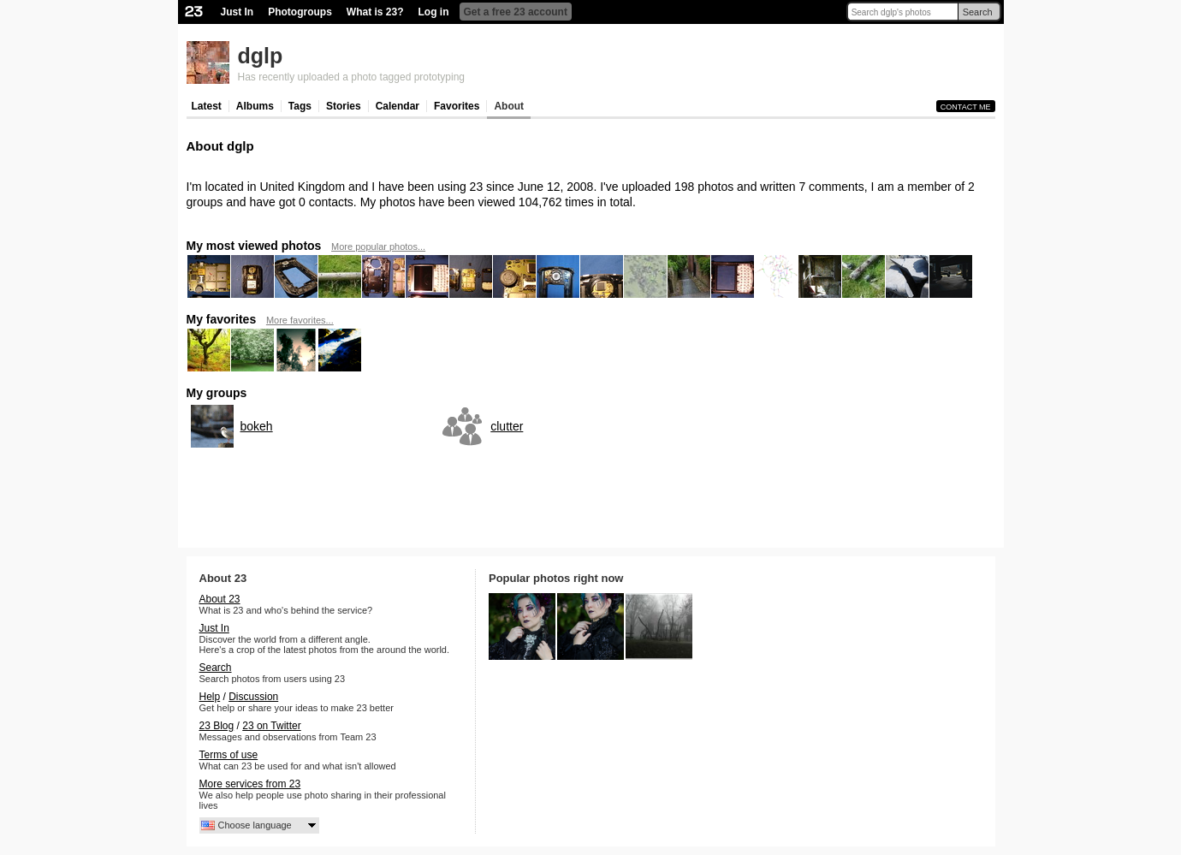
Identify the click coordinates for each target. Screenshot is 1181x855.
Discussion (253, 697)
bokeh (256, 426)
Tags (300, 106)
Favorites (456, 106)
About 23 (219, 599)
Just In (237, 12)
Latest (207, 106)
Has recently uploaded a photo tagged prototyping (352, 77)
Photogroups (300, 12)
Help (210, 697)
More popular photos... (378, 246)
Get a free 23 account (515, 12)
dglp (260, 56)
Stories (343, 106)
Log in (433, 12)
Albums (255, 106)
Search (978, 12)
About (509, 106)
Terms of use (228, 755)
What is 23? (375, 12)
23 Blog (216, 726)
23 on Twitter (271, 726)
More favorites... (300, 320)
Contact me (966, 107)
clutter (506, 426)
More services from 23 (250, 784)
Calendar (397, 106)
